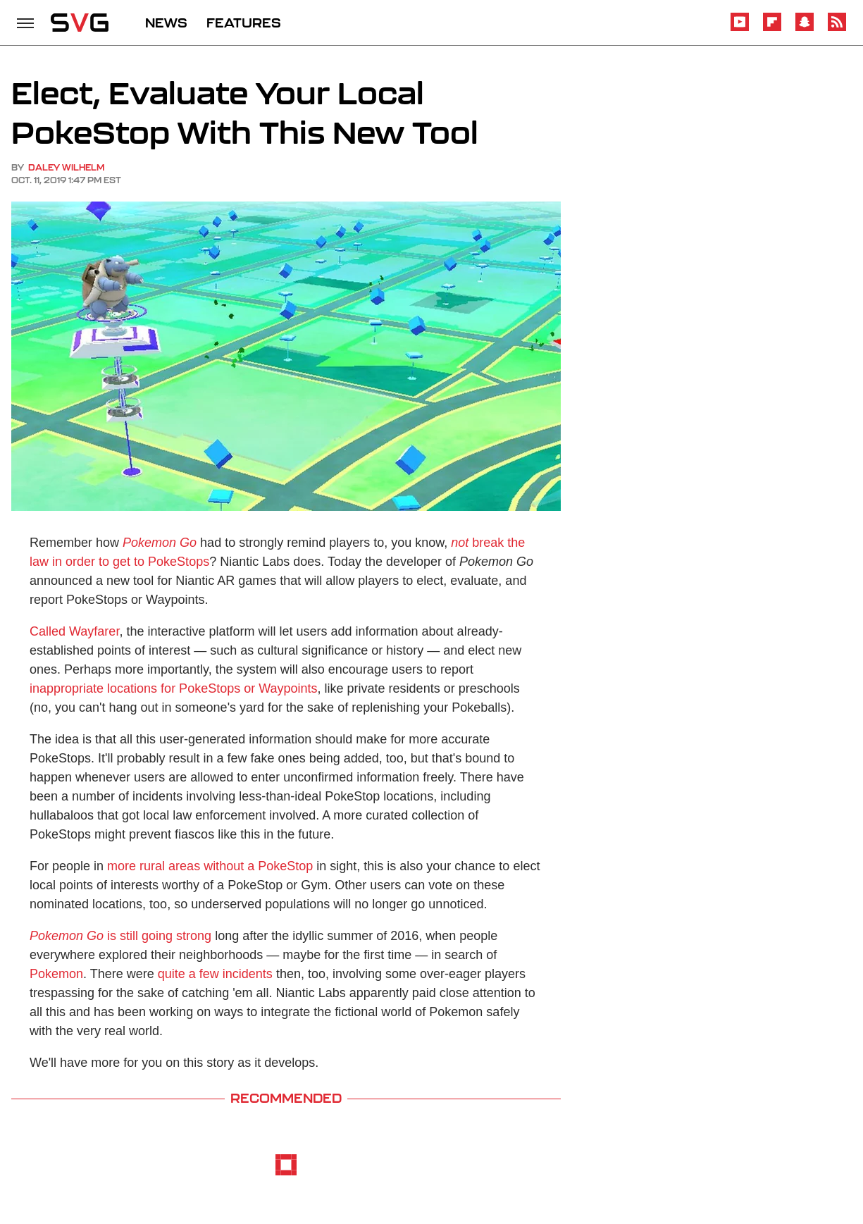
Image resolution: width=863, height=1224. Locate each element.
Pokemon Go (160, 543)
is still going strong (120, 936)
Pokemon (56, 974)
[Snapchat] (804, 28)
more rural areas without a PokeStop (210, 866)
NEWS (166, 22)
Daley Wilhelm (66, 167)
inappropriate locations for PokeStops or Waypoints (174, 688)
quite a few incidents (215, 974)
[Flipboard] (772, 28)
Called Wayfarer (74, 631)
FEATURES (243, 22)
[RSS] (837, 28)
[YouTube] (740, 28)
